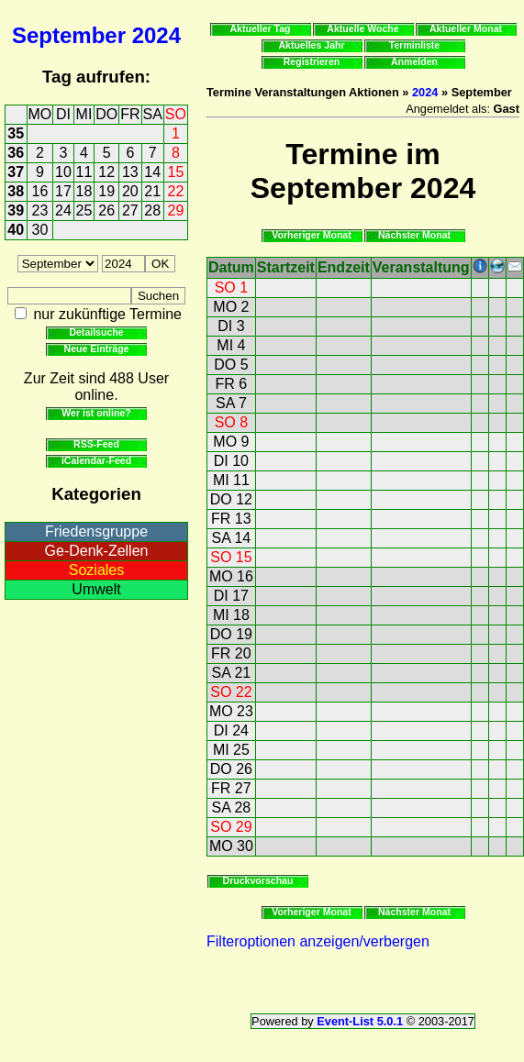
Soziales (96, 570)
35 (15, 133)
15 (176, 172)
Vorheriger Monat (311, 234)
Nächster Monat (414, 234)
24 (63, 210)
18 (84, 191)
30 (40, 230)
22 (176, 191)
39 (15, 210)
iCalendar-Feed (96, 460)
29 (176, 210)
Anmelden (414, 61)
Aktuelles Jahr (311, 44)
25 (84, 210)
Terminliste (414, 44)
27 (130, 210)
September (69, 35)
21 (152, 191)
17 (63, 191)
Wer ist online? (95, 412)
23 (40, 210)
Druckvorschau (258, 880)
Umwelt (96, 589)
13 (130, 172)
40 (15, 230)
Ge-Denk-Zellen (97, 551)
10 (63, 172)
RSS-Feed (96, 443)
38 (15, 191)
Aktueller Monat (465, 28)
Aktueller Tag (259, 28)
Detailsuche (96, 331)
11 (84, 172)
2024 (156, 35)
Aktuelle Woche (362, 28)
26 (106, 210)
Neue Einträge (96, 348)
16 (40, 191)
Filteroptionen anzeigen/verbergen (317, 941)
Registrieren (312, 61)
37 (15, 172)
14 (152, 172)
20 (130, 191)
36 (15, 152)
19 (106, 191)
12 (106, 172)
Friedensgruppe (96, 531)
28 (152, 210)
